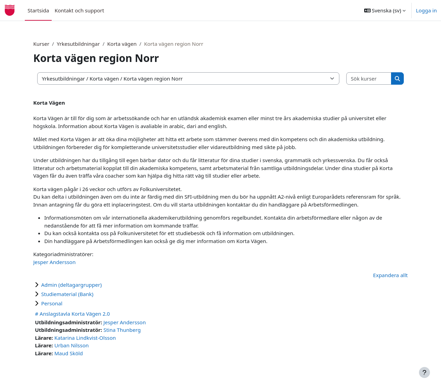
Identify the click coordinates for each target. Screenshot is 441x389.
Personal (63, 303)
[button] (385, 10)
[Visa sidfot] (424, 372)
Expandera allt (378, 275)
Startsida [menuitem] (38, 10)
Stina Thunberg (133, 329)
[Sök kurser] (359, 78)
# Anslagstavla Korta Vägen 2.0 (84, 313)
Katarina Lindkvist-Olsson (96, 337)
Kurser (53, 43)
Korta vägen (133, 43)
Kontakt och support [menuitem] (79, 10)
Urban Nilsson (83, 345)
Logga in (426, 10)
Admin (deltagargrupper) (83, 284)
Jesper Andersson (66, 262)
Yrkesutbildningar (89, 43)
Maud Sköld (80, 353)
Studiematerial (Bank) (79, 294)
